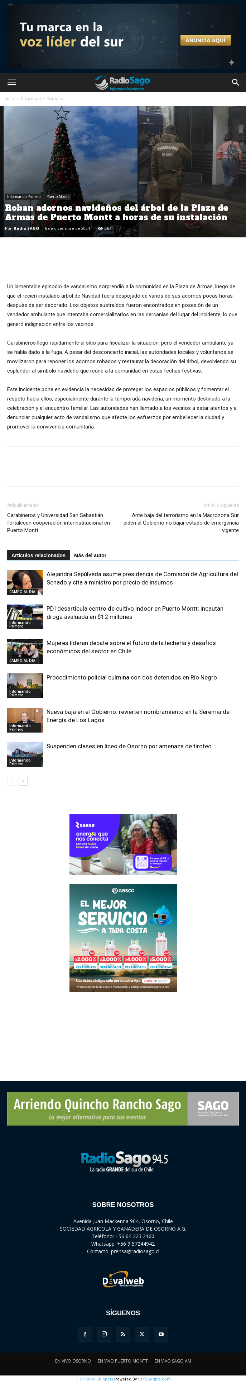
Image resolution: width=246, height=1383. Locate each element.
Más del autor (90, 555)
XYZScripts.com (155, 1379)
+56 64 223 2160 (134, 1236)
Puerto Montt (58, 196)
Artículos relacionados (38, 555)
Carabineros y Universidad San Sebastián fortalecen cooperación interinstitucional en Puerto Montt (58, 523)
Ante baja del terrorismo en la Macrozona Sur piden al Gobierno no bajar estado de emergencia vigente (181, 523)
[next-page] (23, 781)
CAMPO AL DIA (22, 591)
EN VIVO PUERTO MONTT (123, 1361)
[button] (11, 82)
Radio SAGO (26, 228)
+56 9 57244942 (136, 1243)
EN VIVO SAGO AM (173, 1361)
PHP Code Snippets (94, 1379)
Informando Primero (42, 99)
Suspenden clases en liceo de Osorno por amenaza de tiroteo (129, 746)
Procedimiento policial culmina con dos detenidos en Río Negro (132, 677)
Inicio (9, 99)
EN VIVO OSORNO (73, 1361)
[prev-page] (11, 781)
